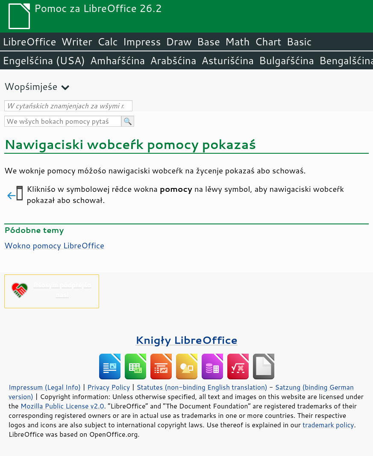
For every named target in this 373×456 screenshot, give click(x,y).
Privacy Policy (108, 387)
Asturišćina (227, 60)
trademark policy (328, 424)
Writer (76, 41)
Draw (178, 41)
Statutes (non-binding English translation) (201, 387)
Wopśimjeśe (30, 86)
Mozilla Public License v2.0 (62, 406)
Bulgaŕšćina (286, 60)
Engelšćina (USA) (44, 60)
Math (237, 41)
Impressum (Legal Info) (45, 387)
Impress (142, 41)
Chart (268, 41)
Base (208, 41)
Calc (107, 41)
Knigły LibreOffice (186, 339)
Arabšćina (173, 60)
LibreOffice (29, 41)
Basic (298, 41)
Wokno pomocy (54, 245)
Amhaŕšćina (117, 60)
